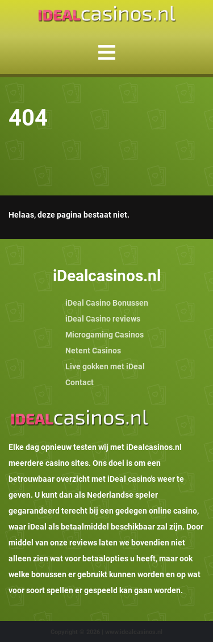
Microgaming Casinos (104, 334)
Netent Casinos (93, 350)
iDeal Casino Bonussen (106, 302)
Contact (79, 382)
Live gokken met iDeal (105, 366)
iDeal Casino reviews (102, 318)
